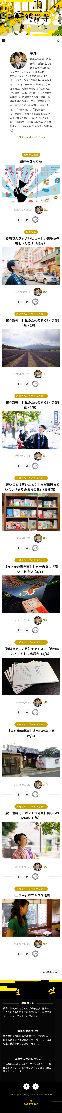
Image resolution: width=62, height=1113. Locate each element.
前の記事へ (50, 972)
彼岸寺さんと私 (31, 161)
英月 (33, 54)
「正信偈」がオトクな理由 (31, 895)
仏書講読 (31, 231)
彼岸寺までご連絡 (19, 1043)
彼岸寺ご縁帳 (31, 154)
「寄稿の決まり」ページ (29, 1040)
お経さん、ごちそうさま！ (31, 314)
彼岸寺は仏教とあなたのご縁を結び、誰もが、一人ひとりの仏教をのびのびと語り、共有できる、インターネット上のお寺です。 (27, 1012)
